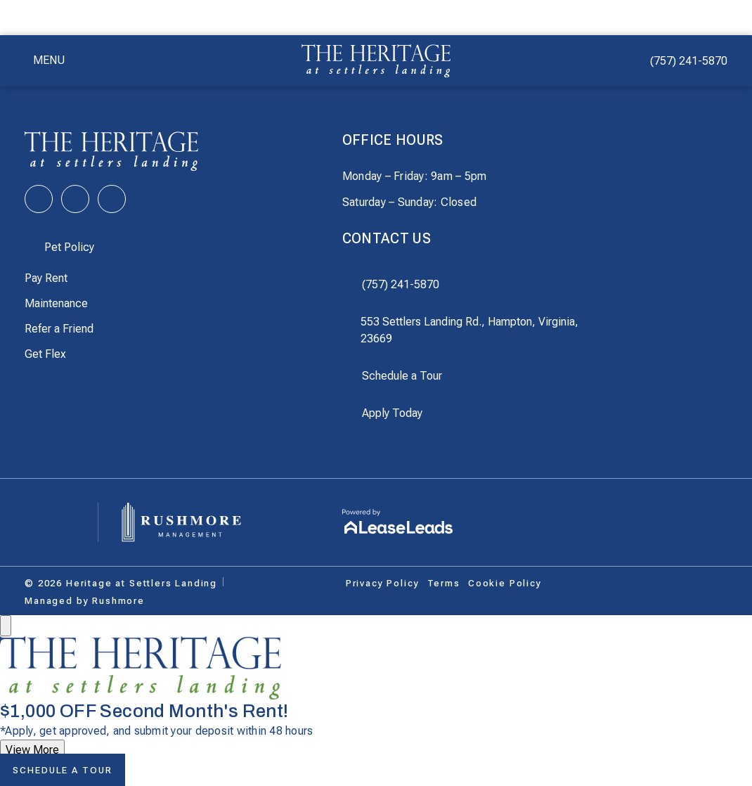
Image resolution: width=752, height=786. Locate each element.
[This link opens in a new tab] (39, 199)
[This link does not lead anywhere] (121, 584)
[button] (45, 60)
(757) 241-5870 (688, 60)
